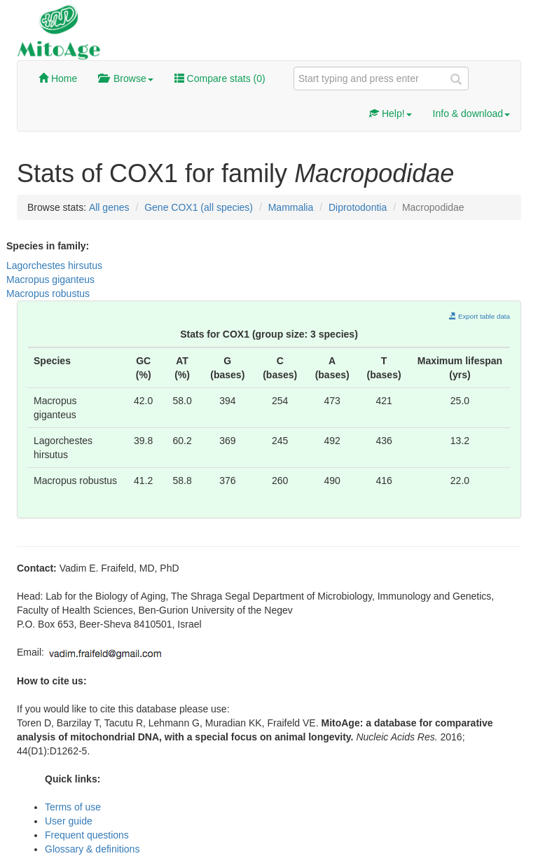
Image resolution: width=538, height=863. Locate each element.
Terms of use (73, 807)
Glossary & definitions (92, 849)
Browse (125, 78)
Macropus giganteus (50, 279)
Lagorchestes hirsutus (54, 265)
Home (58, 78)
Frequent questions (87, 835)
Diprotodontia (358, 207)
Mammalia (291, 207)
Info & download (471, 113)
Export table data (479, 316)
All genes (109, 207)
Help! (390, 113)
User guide (68, 821)
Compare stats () (219, 78)
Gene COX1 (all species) (198, 207)
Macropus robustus (48, 293)
